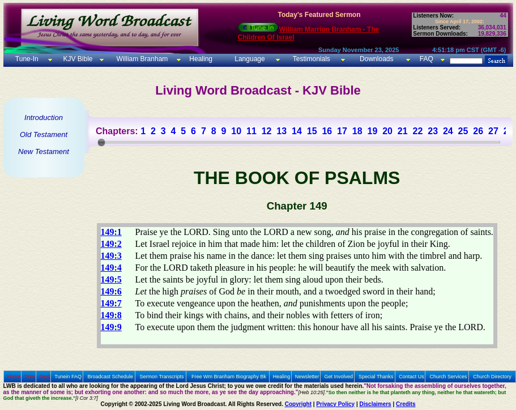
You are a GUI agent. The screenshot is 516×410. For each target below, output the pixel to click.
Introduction (43, 117)
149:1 (111, 232)
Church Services (448, 376)
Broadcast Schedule (110, 376)
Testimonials (311, 59)
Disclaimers (375, 404)
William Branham (141, 59)
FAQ (426, 59)
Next (44, 376)
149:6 (111, 291)
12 (267, 131)
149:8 (111, 315)
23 (433, 131)
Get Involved (339, 376)
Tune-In (27, 59)
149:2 (111, 244)
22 (418, 131)
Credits (405, 404)
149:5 (111, 279)
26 (478, 131)
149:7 (111, 303)
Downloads (376, 59)
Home (13, 376)
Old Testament (43, 134)
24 (448, 131)
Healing (199, 59)
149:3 (111, 255)
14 (297, 131)
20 (387, 131)
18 (357, 131)
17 (342, 131)
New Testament (43, 151)
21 (403, 131)
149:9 (111, 327)
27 (493, 131)
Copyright (298, 404)
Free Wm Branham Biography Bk (228, 376)
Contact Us (411, 376)
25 (463, 131)
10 (236, 131)
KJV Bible (76, 59)
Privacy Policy (335, 404)
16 (327, 131)
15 (312, 131)
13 (281, 131)
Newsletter (307, 376)
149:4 (111, 267)
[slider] (101, 142)
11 (251, 131)
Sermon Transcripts (162, 376)
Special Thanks (376, 376)
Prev (30, 376)
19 (372, 131)
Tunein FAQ (68, 376)
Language (249, 59)
